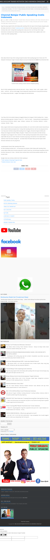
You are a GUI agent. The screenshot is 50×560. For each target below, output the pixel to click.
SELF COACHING (7, 209)
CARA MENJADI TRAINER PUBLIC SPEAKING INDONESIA (15, 7)
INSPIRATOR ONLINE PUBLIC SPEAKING (14, 21)
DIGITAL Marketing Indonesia (10, 203)
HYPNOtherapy (7, 219)
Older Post (47, 195)
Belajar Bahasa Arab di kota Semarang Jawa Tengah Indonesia (22, 376)
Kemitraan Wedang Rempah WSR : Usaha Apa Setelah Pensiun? (22, 361)
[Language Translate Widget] (8, 429)
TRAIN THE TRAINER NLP (10, 206)
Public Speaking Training (9, 200)
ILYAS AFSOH (24, 497)
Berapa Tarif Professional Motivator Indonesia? (18, 344)
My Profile (6, 212)
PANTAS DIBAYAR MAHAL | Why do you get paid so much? (21, 413)
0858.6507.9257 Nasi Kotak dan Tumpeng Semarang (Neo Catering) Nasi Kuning (27, 398)
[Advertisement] (24, 185)
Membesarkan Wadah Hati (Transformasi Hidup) (14, 297)
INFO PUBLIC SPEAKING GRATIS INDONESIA (34, 7)
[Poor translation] (5, 535)
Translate (10, 431)
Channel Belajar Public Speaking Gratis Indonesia (22, 16)
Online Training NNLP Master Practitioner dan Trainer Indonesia (23, 405)
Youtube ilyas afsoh (19, 28)
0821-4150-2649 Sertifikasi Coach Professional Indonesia (21, 391)
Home (3, 7)
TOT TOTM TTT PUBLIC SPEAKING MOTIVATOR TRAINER (22, 9)
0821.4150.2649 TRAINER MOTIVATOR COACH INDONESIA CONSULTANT (22, 2)
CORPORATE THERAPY (9, 216)
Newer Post (3, 195)
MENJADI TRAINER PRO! (9, 222)
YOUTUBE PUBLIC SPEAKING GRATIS (41, 9)
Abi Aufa (4, 20)
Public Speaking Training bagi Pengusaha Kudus (12, 160)
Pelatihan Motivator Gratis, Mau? (9, 162)
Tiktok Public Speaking (25, 521)
